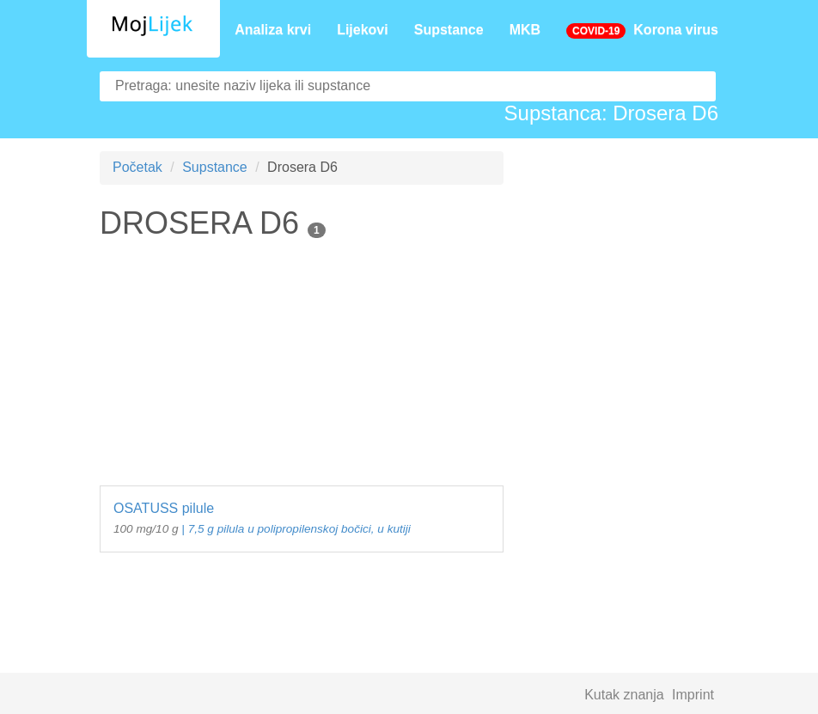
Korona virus (642, 30)
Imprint (693, 694)
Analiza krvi (273, 29)
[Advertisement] (302, 365)
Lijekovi (362, 29)
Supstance (449, 29)
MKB (525, 29)
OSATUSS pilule (301, 520)
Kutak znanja (624, 694)
